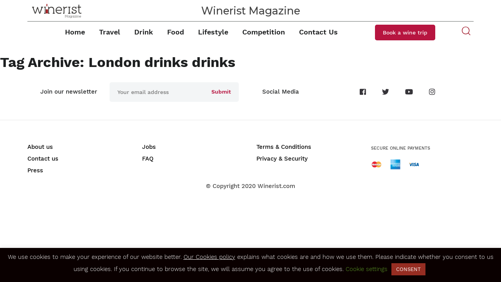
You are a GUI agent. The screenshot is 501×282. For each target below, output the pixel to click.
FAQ (147, 158)
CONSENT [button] (408, 269)
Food (175, 32)
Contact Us (318, 32)
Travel (109, 32)
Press (35, 170)
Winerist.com (276, 186)
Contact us (42, 158)
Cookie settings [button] (366, 269)
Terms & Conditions (283, 146)
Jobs (149, 146)
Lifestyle (213, 32)
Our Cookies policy (209, 256)
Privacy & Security (282, 158)
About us (40, 146)
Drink (143, 32)
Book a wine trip (405, 32)
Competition (263, 32)
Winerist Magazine (250, 10)
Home (75, 32)
